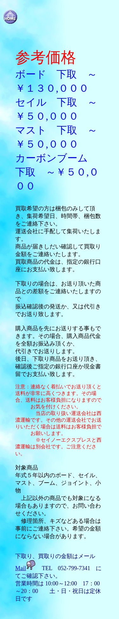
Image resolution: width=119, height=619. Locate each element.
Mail (20, 568)
